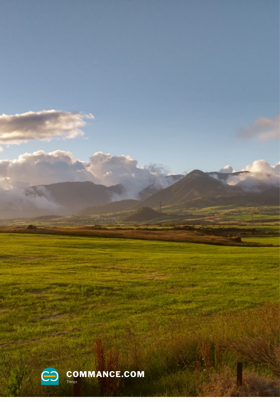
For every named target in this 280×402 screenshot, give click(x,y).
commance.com (105, 374)
